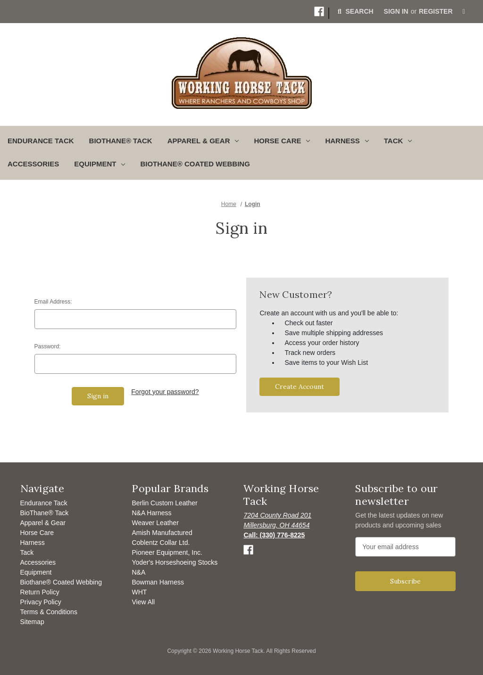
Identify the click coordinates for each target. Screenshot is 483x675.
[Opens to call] (274, 535)
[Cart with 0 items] (464, 11)
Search (354, 11)
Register (436, 11)
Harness (32, 542)
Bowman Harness (158, 582)
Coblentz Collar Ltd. (161, 542)
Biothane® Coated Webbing (195, 164)
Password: (47, 346)
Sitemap (32, 622)
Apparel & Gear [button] (203, 141)
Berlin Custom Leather (164, 503)
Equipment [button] (99, 164)
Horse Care (37, 532)
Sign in (396, 11)
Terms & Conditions (48, 612)
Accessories (33, 164)
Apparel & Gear (43, 523)
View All (143, 602)
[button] (319, 11)
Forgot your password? (165, 391)
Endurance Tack (41, 141)
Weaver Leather (155, 523)
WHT (139, 592)
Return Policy (39, 592)
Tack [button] (398, 141)
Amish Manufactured (162, 532)
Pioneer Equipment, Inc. (167, 552)
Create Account (299, 386)
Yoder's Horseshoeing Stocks (174, 562)
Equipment (36, 572)
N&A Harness (151, 513)
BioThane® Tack (120, 141)
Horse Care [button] (282, 141)
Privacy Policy (40, 602)
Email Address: (53, 301)
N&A (138, 572)
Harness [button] (346, 141)
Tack (27, 552)
